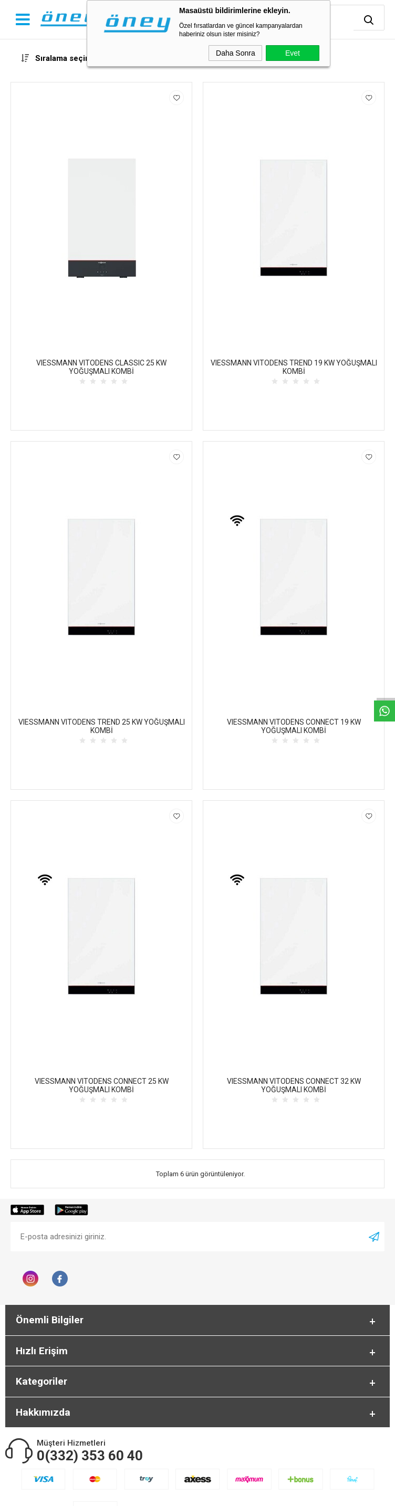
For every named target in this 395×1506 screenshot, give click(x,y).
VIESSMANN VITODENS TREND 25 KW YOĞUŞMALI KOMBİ (101, 726)
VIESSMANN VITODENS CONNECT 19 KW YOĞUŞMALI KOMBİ (294, 726)
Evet (292, 53)
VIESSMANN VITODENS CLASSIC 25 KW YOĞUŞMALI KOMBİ (101, 367)
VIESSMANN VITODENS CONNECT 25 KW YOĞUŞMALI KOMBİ (102, 1085)
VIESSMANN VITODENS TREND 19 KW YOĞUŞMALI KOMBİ (294, 367)
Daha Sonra (235, 53)
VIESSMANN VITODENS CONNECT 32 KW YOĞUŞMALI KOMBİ (294, 1085)
